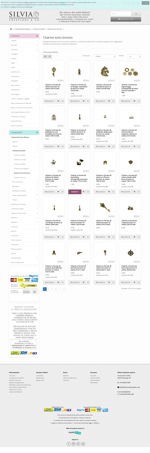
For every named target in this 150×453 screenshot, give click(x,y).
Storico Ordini (95, 378)
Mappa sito (40, 380)
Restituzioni (40, 378)
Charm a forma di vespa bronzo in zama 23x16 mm (129, 222)
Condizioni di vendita (16, 378)
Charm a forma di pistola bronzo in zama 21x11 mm (78, 268)
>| (64, 289)
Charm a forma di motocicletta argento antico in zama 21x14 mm (129, 133)
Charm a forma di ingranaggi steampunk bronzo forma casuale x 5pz (130, 88)
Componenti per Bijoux (22, 29)
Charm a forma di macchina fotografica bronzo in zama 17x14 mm (79, 178)
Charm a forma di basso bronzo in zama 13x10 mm (78, 222)
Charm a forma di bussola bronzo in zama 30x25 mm (129, 268)
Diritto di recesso (15, 380)
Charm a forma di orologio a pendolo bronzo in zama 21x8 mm (79, 87)
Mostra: (121, 56)
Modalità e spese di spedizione (20, 385)
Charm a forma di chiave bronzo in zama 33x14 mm (52, 86)
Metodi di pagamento (16, 383)
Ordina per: (86, 56)
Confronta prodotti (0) (50, 52)
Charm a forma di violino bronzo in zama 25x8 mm (78, 132)
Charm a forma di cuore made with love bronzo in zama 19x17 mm (129, 178)
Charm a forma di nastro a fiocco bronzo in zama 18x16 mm (103, 178)
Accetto (145, 3)
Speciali (66, 380)
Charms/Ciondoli (39, 29)
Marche (66, 376)
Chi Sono (12, 376)
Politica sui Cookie (15, 389)
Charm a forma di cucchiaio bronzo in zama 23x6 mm (53, 222)
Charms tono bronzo (54, 29)
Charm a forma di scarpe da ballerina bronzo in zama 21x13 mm (53, 269)
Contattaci (39, 376)
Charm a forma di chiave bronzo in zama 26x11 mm (103, 268)
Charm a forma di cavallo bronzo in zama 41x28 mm (103, 86)
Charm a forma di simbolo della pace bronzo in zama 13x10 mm (104, 133)
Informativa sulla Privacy (17, 387)
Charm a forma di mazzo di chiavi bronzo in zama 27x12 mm (52, 178)
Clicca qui (29, 7)
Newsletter (94, 383)
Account (93, 376)
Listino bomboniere (16, 392)
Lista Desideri (95, 380)
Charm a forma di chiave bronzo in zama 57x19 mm (103, 222)
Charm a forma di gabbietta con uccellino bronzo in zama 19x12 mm (53, 133)
